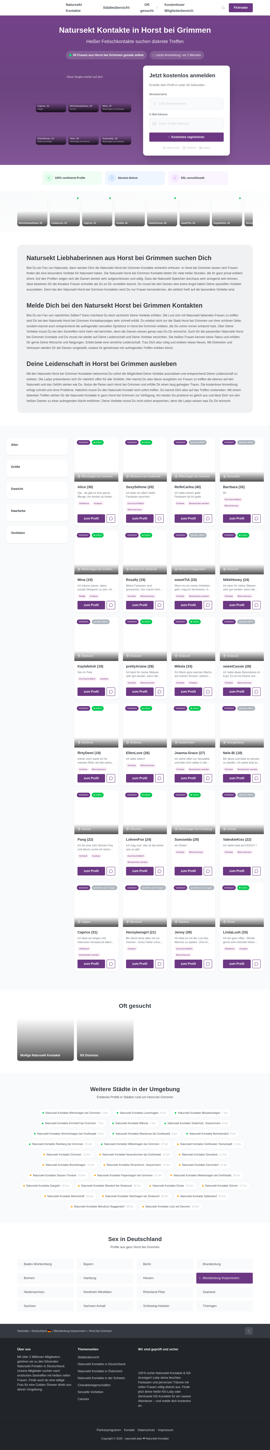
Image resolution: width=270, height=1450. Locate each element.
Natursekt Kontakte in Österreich (100, 1371)
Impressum (165, 1430)
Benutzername (158, 94)
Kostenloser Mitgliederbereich (178, 8)
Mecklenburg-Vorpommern (70, 1331)
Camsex (83, 1399)
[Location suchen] (223, 8)
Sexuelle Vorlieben (90, 1392)
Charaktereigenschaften (94, 1385)
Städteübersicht (88, 1357)
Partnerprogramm (109, 1430)
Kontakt (129, 1430)
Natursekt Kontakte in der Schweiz (101, 1378)
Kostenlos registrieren (186, 137)
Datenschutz (146, 1430)
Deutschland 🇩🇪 (41, 1331)
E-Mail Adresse (158, 114)
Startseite (23, 1331)
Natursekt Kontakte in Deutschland (101, 1364)
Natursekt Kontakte (74, 8)
